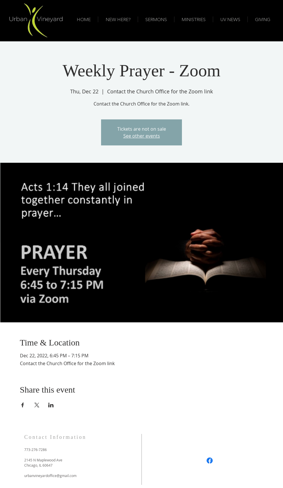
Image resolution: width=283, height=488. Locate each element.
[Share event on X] (37, 405)
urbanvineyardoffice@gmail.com (50, 475)
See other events (141, 136)
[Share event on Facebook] (22, 405)
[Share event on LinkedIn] (51, 405)
